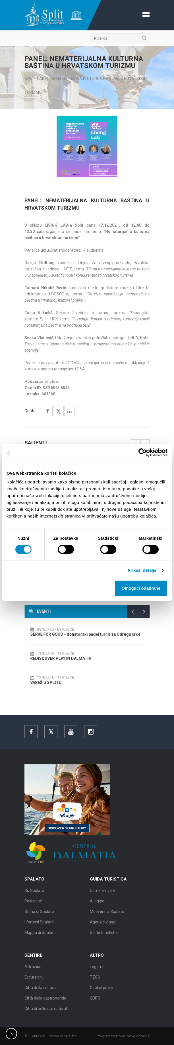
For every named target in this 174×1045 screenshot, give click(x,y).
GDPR (95, 1001)
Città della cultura (40, 991)
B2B (28, 78)
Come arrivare (102, 894)
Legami (96, 970)
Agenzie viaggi (103, 925)
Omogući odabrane (140, 588)
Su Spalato (34, 894)
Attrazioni (33, 970)
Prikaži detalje (142, 570)
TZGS (95, 980)
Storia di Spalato (39, 915)
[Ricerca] (120, 38)
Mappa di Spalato (40, 936)
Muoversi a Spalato (107, 915)
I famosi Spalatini (39, 925)
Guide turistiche (104, 936)
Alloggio (97, 904)
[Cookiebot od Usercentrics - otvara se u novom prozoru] (142, 452)
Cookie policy (101, 991)
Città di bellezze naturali (46, 1012)
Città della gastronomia (45, 1001)
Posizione (33, 904)
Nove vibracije (141, 1036)
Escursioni (33, 980)
